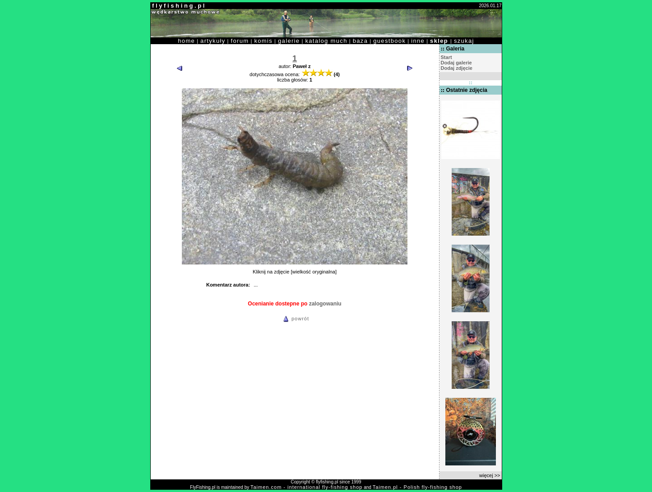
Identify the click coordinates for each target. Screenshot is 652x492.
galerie (289, 40)
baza (360, 40)
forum (240, 40)
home (186, 40)
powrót (294, 318)
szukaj (464, 40)
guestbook (389, 40)
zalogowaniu (325, 304)
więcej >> (489, 475)
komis (263, 40)
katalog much (326, 40)
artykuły (212, 40)
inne (418, 40)
